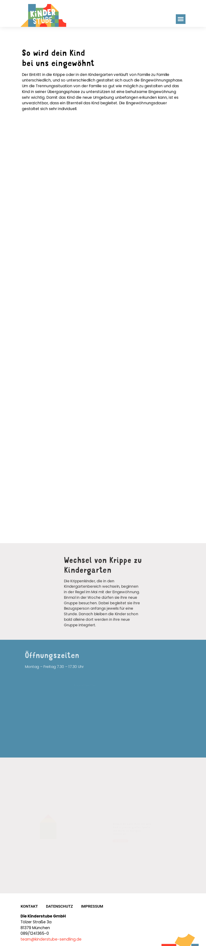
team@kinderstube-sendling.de (51, 934)
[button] (180, 19)
